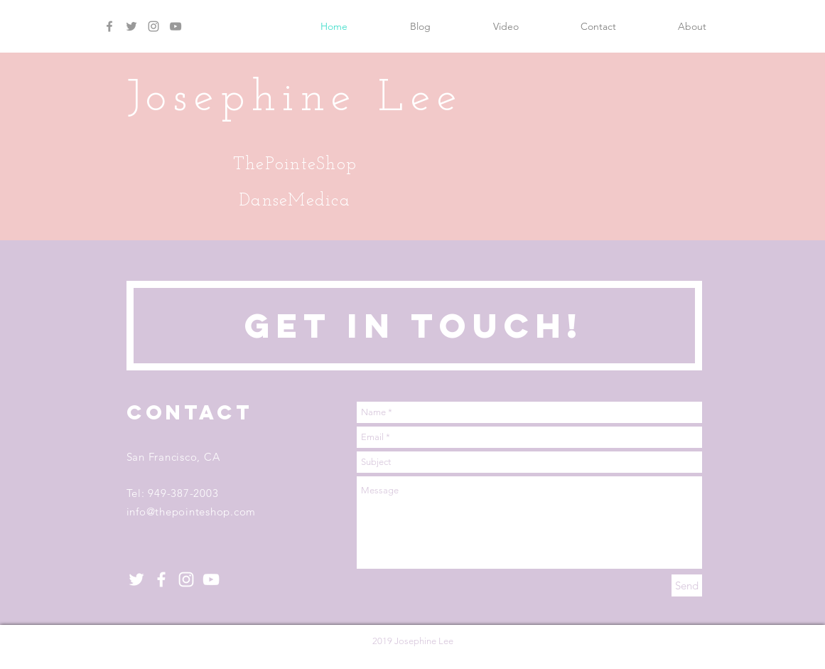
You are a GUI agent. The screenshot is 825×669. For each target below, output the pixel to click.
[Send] (687, 585)
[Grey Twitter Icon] (131, 26)
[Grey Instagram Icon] (153, 26)
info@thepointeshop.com (191, 511)
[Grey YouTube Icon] (175, 26)
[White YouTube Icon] (211, 579)
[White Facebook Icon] (161, 579)
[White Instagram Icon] (186, 579)
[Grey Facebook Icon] (109, 26)
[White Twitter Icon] (136, 579)
